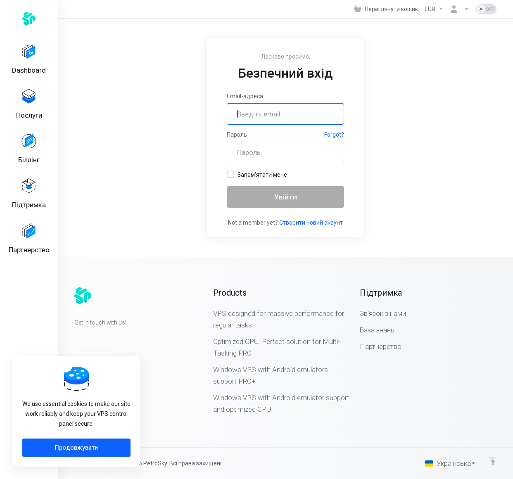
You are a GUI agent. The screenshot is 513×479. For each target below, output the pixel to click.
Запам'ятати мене (257, 174)
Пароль (237, 134)
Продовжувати (76, 447)
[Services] (29, 107)
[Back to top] (492, 461)
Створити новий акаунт (311, 222)
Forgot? (334, 134)
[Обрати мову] (450, 463)
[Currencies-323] (434, 9)
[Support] (29, 200)
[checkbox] (230, 174)
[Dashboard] (29, 60)
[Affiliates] (29, 247)
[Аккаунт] (460, 9)
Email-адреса (245, 96)
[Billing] (29, 153)
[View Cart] (386, 9)
